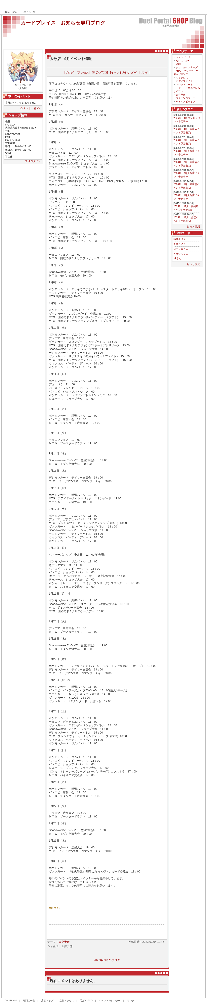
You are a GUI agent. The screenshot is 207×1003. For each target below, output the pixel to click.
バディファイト (184, 81)
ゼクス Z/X (182, 60)
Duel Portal (11, 12)
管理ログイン (33, 161)
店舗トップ (47, 1000)
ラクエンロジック (185, 98)
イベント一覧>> (30, 108)
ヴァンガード (183, 57)
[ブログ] (69, 72)
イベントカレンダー (110, 1000)
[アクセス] (83, 72)
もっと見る (194, 226)
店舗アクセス (66, 1000)
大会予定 (180, 94)
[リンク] (144, 72)
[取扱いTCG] (100, 72)
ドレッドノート (184, 84)
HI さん (177, 258)
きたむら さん (181, 253)
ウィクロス (182, 77)
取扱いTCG (86, 1000)
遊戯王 (179, 64)
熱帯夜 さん (179, 239)
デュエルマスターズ (187, 67)
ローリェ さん (181, 248)
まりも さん (179, 244)
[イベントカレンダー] (123, 72)
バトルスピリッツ (185, 101)
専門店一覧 (30, 12)
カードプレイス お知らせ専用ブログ (63, 23)
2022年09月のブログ (107, 960)
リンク (130, 1000)
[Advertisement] (156, 7)
